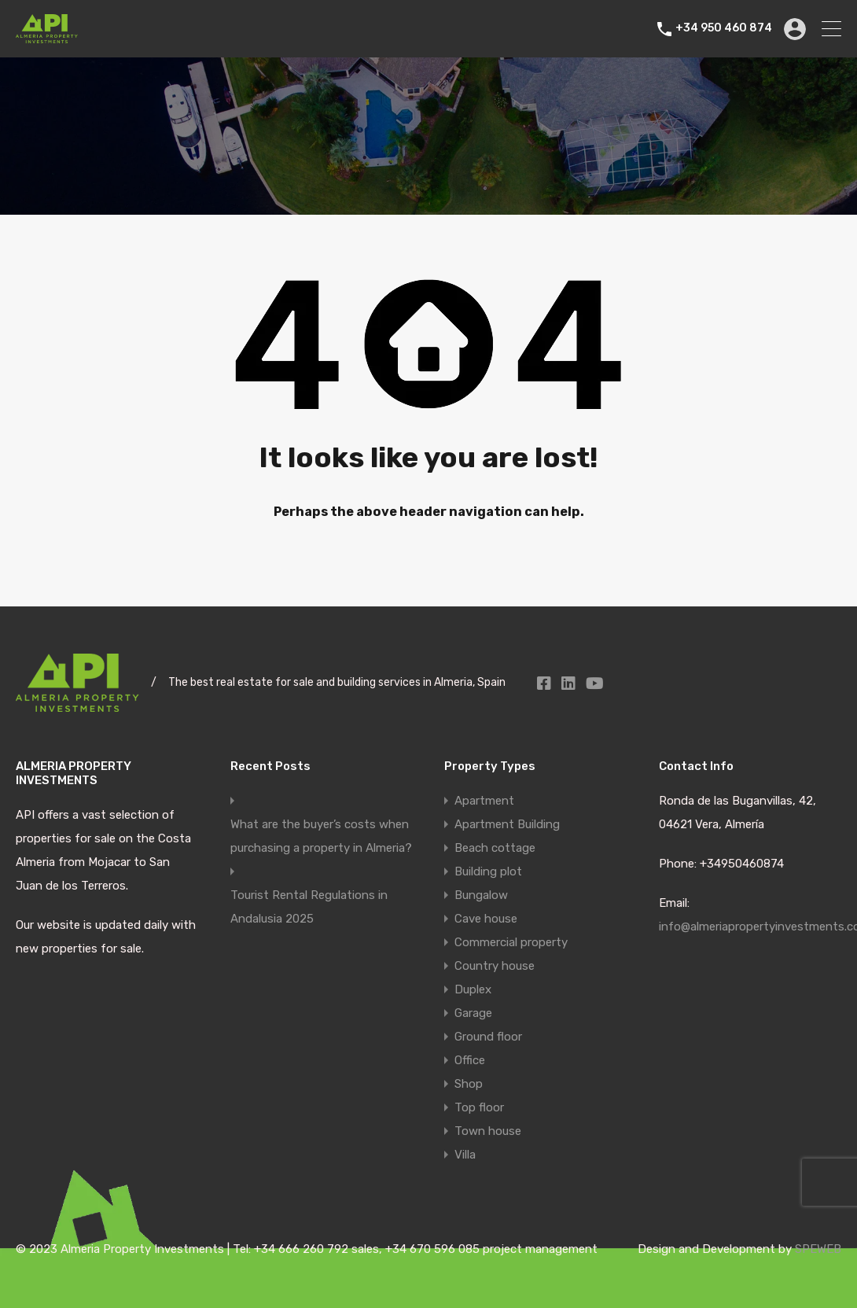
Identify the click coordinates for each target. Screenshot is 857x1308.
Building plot (488, 871)
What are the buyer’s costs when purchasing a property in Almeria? (321, 836)
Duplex (472, 989)
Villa (465, 1155)
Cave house (485, 919)
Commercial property (511, 942)
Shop (468, 1084)
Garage (473, 1013)
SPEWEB (818, 1249)
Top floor (479, 1107)
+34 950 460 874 (723, 28)
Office (469, 1060)
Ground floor (488, 1037)
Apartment (484, 801)
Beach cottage (494, 848)
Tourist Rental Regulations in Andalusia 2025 (309, 907)
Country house (494, 966)
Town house (487, 1131)
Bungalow (481, 895)
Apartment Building (507, 824)
